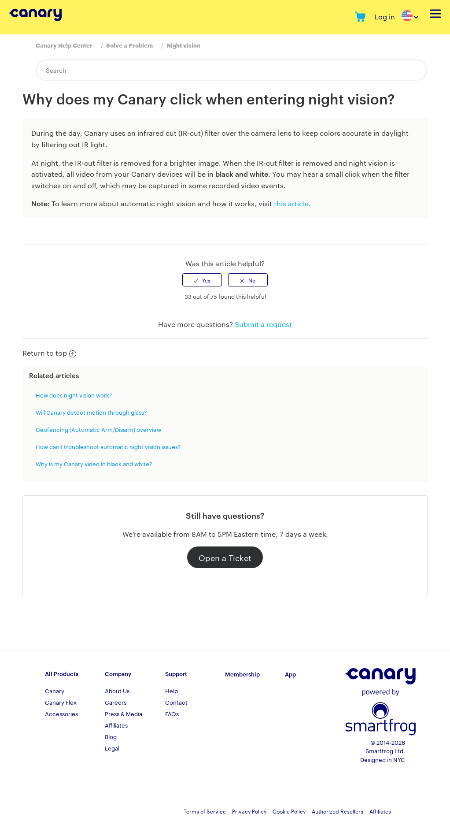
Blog (111, 736)
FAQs (172, 713)
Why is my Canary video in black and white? (94, 464)
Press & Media (123, 713)
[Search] (232, 70)
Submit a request (263, 324)
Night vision (183, 45)
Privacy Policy (249, 811)
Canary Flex (61, 702)
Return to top (49, 352)
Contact (176, 702)
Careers (115, 702)
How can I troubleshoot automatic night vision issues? (108, 446)
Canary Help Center (64, 45)
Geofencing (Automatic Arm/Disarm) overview (98, 429)
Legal (112, 748)
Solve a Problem (129, 45)
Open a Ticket (225, 557)
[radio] (202, 279)
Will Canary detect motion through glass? (91, 412)
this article (291, 203)
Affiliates (116, 725)
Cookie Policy (289, 811)
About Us (117, 691)
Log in (384, 16)
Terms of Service (205, 811)
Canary (54, 691)
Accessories (61, 713)
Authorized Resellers (337, 811)
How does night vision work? (74, 395)
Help (171, 691)
